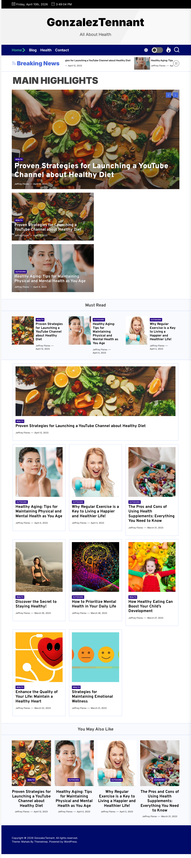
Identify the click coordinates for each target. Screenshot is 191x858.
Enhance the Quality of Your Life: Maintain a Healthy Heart (37, 697)
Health (46, 50)
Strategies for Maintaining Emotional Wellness (92, 697)
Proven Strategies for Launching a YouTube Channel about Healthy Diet (114, 60)
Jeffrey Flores (80, 65)
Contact (62, 50)
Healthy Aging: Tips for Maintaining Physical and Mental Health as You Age (50, 279)
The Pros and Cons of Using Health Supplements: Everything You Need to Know (151, 513)
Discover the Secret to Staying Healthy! (36, 604)
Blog (33, 50)
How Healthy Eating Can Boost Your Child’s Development (150, 606)
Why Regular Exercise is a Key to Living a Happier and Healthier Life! (162, 331)
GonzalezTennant (95, 22)
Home (19, 50)
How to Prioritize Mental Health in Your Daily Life (94, 604)
